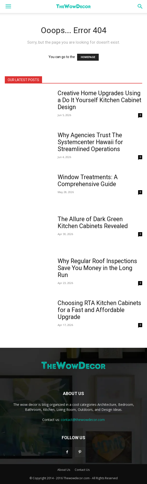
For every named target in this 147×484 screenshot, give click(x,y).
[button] (8, 6)
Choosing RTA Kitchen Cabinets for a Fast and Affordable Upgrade (99, 310)
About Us (63, 470)
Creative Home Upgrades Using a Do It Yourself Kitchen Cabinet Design (99, 100)
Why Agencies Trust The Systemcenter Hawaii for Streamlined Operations (90, 142)
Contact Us (82, 470)
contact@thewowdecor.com (83, 419)
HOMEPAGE (88, 57)
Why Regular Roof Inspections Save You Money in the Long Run (97, 268)
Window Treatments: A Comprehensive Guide (88, 181)
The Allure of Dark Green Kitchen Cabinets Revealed (93, 223)
